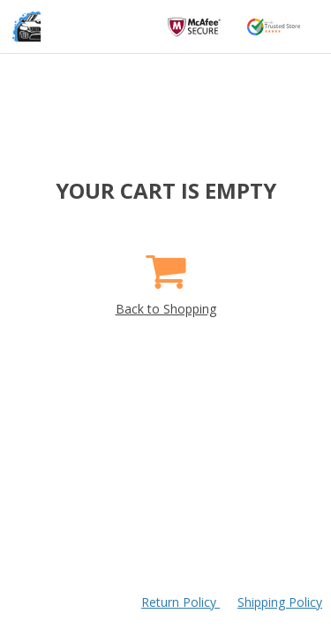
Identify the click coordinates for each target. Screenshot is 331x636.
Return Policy (180, 602)
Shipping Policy (279, 602)
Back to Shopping (166, 278)
